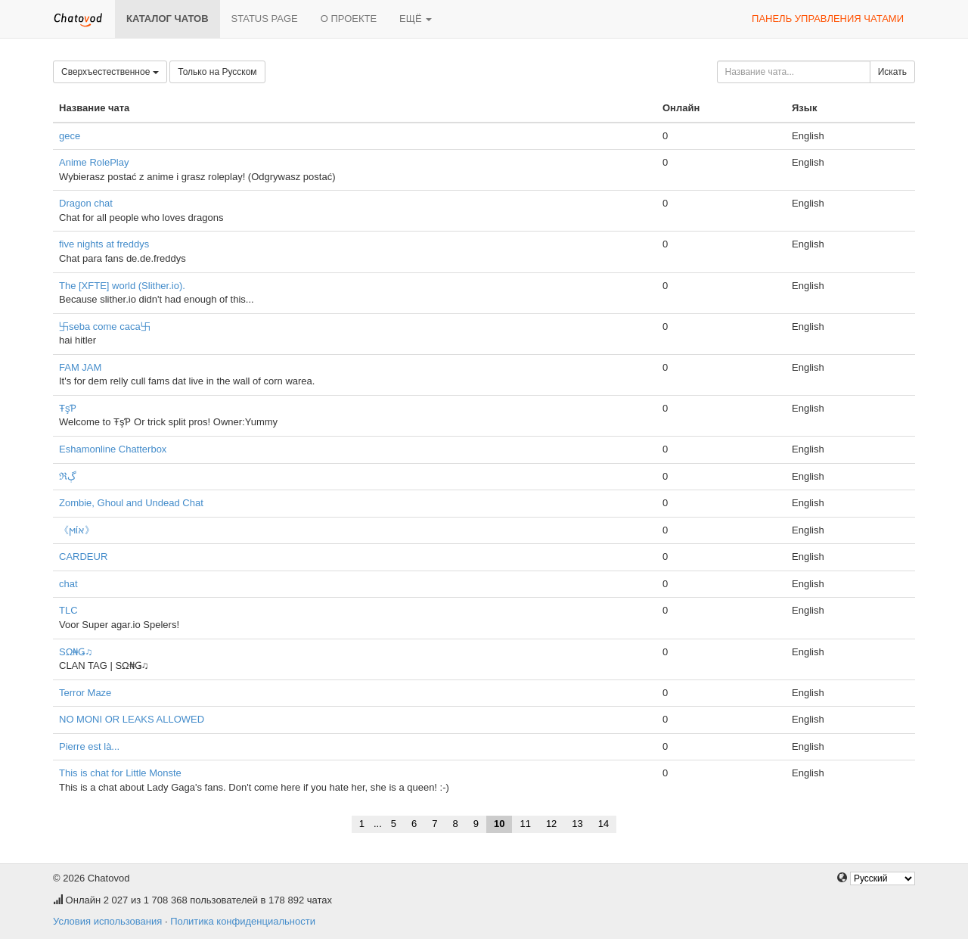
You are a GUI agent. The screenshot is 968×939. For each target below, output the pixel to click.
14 (603, 823)
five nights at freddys (104, 244)
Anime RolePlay (94, 162)
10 (499, 823)
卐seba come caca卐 (104, 326)
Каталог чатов (167, 18)
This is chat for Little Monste (120, 773)
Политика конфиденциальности (242, 921)
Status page (264, 18)
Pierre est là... (89, 746)
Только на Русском (217, 72)
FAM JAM (80, 367)
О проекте (349, 18)
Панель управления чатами (828, 18)
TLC (68, 610)
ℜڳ (67, 476)
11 (525, 823)
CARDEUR (83, 556)
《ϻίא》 (77, 530)
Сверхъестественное (110, 72)
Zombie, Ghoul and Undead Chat (131, 502)
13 (577, 823)
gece (69, 135)
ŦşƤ (67, 408)
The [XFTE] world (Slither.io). (122, 285)
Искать (892, 72)
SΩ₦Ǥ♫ (75, 652)
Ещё (415, 18)
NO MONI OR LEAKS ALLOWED (131, 719)
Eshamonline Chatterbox (112, 449)
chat (68, 583)
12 (551, 823)
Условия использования (107, 921)
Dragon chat (86, 203)
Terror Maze (85, 692)
